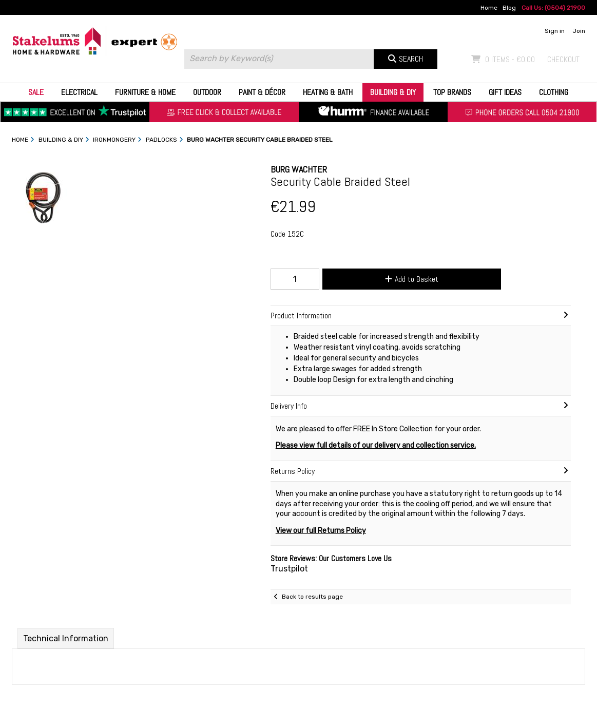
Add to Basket (411, 279)
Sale (36, 92)
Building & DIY (393, 92)
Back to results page (312, 596)
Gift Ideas (505, 92)
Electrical (79, 92)
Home (488, 7)
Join (578, 30)
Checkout (563, 59)
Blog (509, 7)
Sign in (555, 30)
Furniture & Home (145, 92)
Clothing (553, 92)
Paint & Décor (262, 92)
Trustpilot (289, 569)
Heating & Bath (328, 92)
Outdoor (207, 92)
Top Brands (452, 92)
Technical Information (65, 638)
